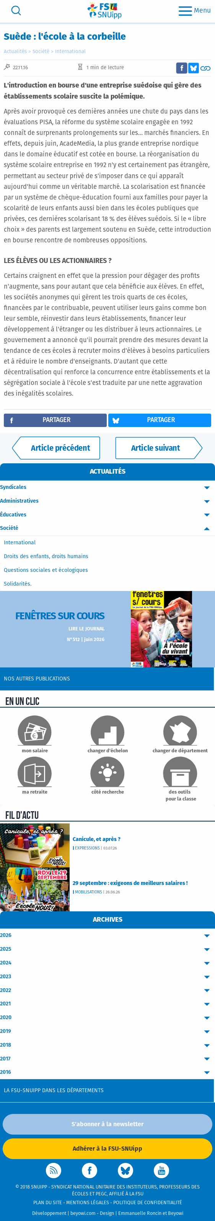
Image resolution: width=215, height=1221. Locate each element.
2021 (107, 1004)
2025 (107, 949)
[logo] (104, 10)
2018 (107, 1045)
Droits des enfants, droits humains (46, 556)
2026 (107, 936)
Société (41, 51)
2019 (107, 1032)
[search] (16, 10)
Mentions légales (87, 1202)
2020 (107, 1018)
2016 (107, 1072)
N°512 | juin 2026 (85, 639)
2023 (107, 977)
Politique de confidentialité (147, 1202)
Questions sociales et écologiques (46, 570)
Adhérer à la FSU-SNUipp (107, 1149)
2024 (107, 963)
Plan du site (47, 1202)
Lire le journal (86, 629)
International (70, 51)
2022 (107, 991)
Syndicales (107, 488)
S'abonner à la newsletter (107, 1124)
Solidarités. (17, 584)
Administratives (107, 501)
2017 (107, 1059)
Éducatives (107, 515)
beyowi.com (83, 1213)
